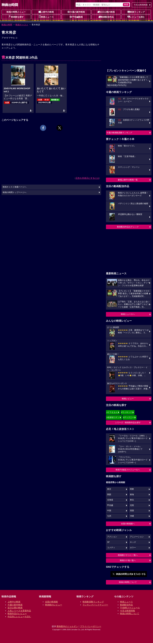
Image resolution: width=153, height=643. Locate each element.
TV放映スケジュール (130, 607)
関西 (109, 495)
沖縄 (132, 516)
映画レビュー (128, 399)
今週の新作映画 (76, 11)
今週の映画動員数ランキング (119, 133)
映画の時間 (7, 24)
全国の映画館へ (128, 524)
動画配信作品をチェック (128, 227)
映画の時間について (128, 582)
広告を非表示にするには (87, 178)
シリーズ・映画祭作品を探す (128, 422)
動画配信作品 (106, 16)
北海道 (110, 500)
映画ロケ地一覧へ (128, 560)
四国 (132, 511)
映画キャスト (21, 24)
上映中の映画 (46, 11)
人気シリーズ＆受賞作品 (19, 610)
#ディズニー (128, 417)
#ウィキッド (126, 412)
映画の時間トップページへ (14, 192)
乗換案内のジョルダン (67, 626)
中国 (109, 511)
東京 (109, 489)
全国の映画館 (51, 602)
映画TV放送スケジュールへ (128, 470)
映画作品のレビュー (17, 613)
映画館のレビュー (53, 605)
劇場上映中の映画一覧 (128, 180)
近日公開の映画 (106, 11)
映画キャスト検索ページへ (14, 187)
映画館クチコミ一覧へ (128, 555)
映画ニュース (46, 16)
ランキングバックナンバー (95, 605)
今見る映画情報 (127, 610)
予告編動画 (76, 16)
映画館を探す (16, 16)
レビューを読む (136, 16)
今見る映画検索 (141, 5)
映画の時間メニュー (16, 12)
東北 (132, 500)
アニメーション (137, 537)
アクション (112, 537)
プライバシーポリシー (90, 626)
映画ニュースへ (128, 314)
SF (108, 542)
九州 (109, 516)
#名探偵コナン (113, 417)
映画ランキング (136, 11)
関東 (132, 489)
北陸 (132, 505)
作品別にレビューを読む (19, 616)
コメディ (111, 548)
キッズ (133, 542)
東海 (132, 495)
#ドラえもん (112, 412)
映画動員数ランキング (93, 602)
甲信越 (110, 505)
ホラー (133, 548)
